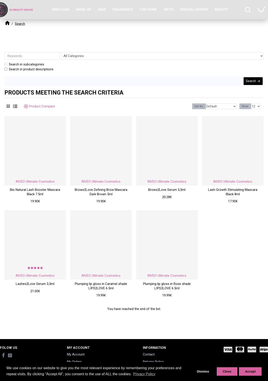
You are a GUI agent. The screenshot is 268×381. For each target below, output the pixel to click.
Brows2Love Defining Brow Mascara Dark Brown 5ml (101, 194)
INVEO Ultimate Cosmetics (35, 184)
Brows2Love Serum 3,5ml (166, 192)
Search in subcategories (24, 64)
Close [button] (227, 371)
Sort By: (204, 109)
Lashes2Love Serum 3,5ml (35, 286)
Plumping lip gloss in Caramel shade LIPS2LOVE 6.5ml (101, 288)
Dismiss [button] (203, 371)
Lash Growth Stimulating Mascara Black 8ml (232, 194)
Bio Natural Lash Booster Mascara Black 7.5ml (35, 194)
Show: (246, 109)
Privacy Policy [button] (144, 374)
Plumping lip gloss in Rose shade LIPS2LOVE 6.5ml (167, 288)
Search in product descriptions (28, 69)
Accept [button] (250, 371)
